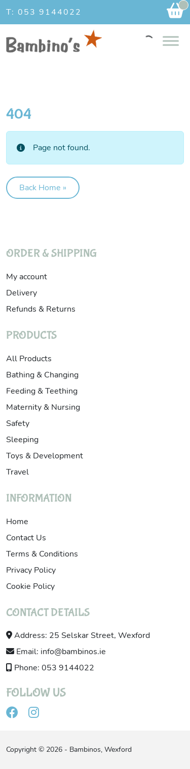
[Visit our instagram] (37, 714)
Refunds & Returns (40, 309)
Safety (17, 423)
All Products (29, 359)
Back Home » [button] (42, 188)
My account (26, 277)
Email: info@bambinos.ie (56, 652)
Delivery (21, 293)
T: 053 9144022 (44, 12)
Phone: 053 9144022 (50, 668)
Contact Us (26, 538)
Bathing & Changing (42, 375)
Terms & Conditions (42, 554)
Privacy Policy (31, 570)
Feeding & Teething (42, 391)
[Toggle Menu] (171, 41)
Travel (17, 472)
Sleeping (22, 440)
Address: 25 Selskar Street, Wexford (78, 635)
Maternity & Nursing (43, 407)
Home (17, 522)
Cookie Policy (30, 586)
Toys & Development (44, 456)
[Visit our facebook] (16, 714)
